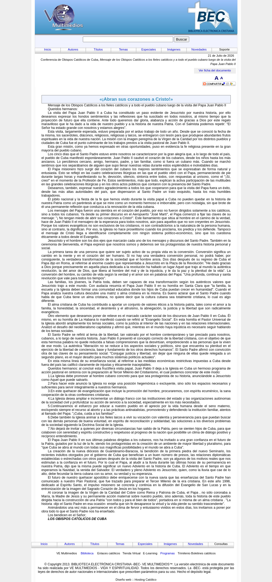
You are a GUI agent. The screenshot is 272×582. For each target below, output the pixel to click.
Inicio (47, 49)
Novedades (199, 49)
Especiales (148, 49)
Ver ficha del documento (215, 70)
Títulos (98, 49)
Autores (73, 49)
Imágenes (173, 49)
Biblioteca (87, 553)
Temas (123, 49)
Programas (167, 553)
